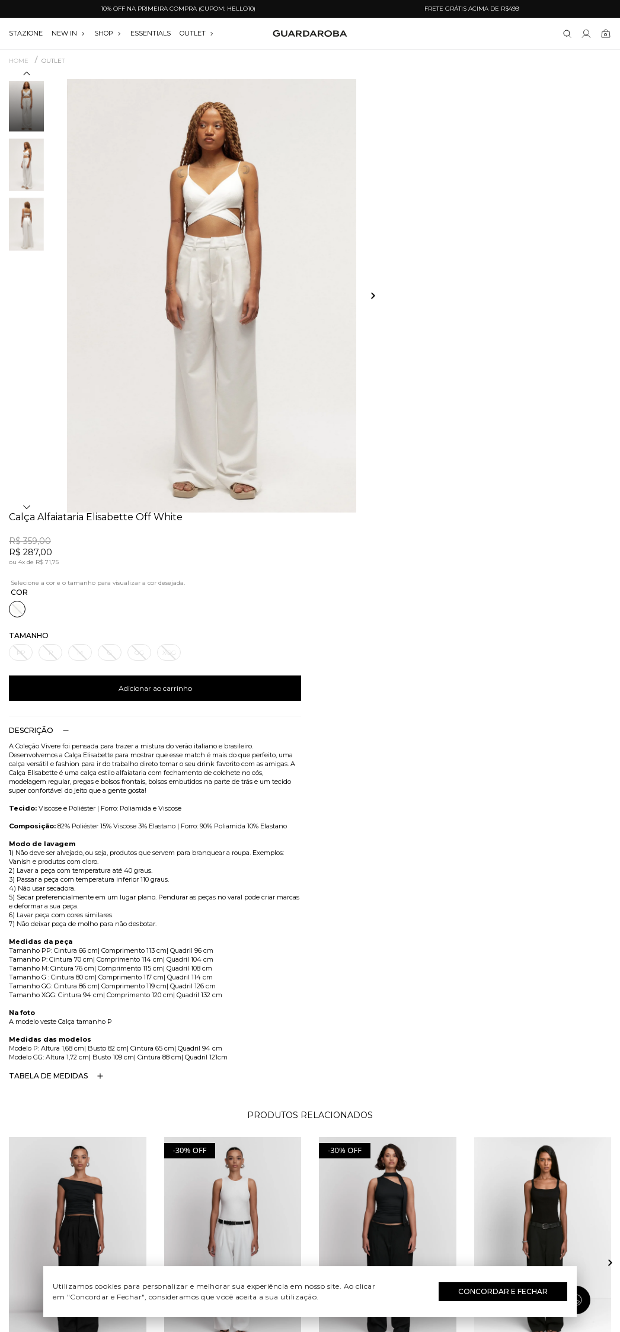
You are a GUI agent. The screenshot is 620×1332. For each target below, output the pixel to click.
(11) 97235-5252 (516, 1148)
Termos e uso (103, 1183)
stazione (26, 33)
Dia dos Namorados (310, 1183)
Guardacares (103, 1148)
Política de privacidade (103, 1200)
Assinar (581, 1060)
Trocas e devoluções (103, 1165)
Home (18, 61)
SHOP (108, 33)
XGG (479, 219)
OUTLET (197, 33)
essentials (150, 33)
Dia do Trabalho (310, 1148)
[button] (26, 75)
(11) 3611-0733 (516, 1131)
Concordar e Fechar (503, 1291)
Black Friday (310, 1217)
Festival (310, 1131)
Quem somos (104, 1131)
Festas (310, 1200)
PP (331, 219)
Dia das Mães (310, 1165)
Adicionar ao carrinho (465, 254)
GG (449, 219)
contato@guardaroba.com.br (516, 1165)
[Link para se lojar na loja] (586, 33)
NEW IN (68, 33)
